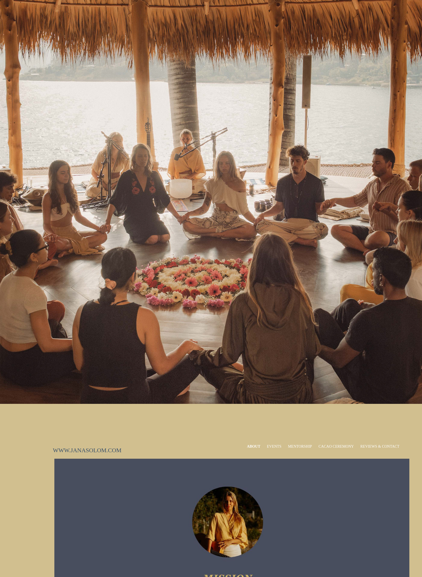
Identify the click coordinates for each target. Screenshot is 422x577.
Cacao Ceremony (336, 446)
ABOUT (254, 446)
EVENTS (274, 446)
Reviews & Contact (379, 446)
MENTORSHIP (300, 446)
